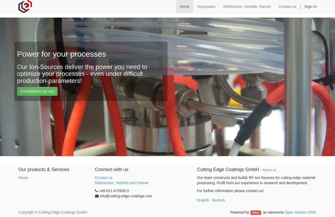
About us (269, 170)
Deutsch (218, 200)
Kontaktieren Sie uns (37, 91)
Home (23, 178)
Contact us (104, 178)
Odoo (255, 212)
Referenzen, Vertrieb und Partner (122, 183)
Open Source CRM (300, 212)
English (203, 200)
